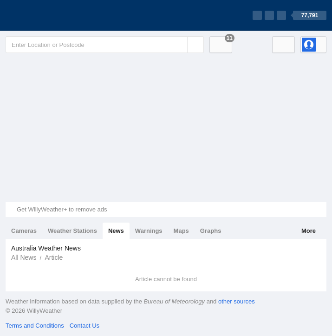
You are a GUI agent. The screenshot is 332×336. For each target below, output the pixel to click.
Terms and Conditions (35, 325)
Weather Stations (72, 230)
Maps (181, 230)
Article (54, 257)
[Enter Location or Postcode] (105, 44)
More (308, 230)
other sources (236, 301)
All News (23, 257)
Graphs (210, 230)
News (116, 230)
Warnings (149, 230)
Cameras (24, 230)
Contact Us (84, 325)
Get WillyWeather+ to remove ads (62, 209)
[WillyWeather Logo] (49, 15)
